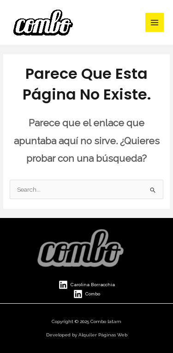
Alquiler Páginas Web (102, 334)
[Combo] (87, 294)
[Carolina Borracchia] (87, 284)
